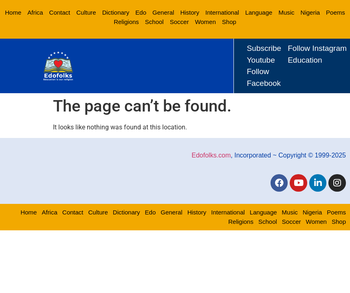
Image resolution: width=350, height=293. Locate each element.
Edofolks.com (211, 154)
